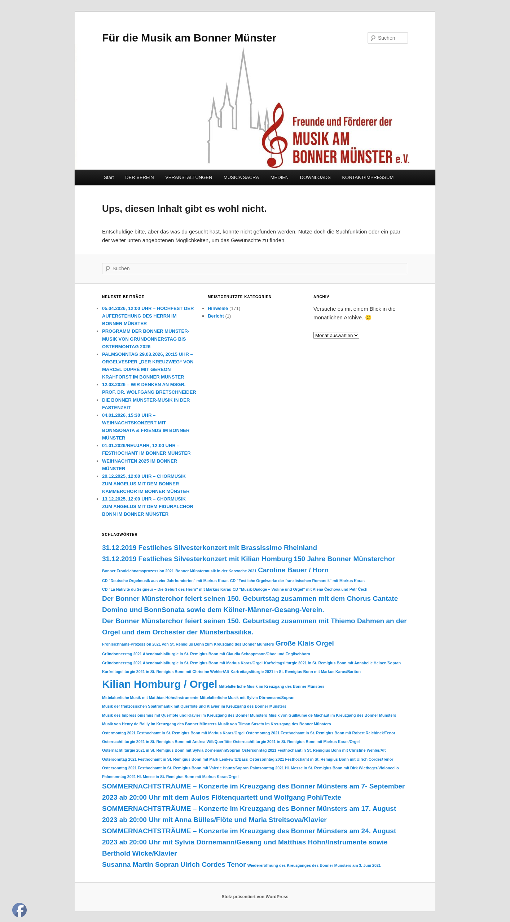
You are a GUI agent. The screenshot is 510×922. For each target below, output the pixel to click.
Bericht (216, 316)
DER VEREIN (139, 177)
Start (109, 177)
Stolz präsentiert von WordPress (254, 896)
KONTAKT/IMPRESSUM (368, 177)
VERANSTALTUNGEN (188, 177)
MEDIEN (280, 177)
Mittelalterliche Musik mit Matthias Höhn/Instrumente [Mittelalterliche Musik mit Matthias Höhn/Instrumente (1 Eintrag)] (150, 697)
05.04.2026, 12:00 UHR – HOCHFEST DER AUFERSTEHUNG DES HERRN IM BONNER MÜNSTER (148, 316)
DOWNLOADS (315, 177)
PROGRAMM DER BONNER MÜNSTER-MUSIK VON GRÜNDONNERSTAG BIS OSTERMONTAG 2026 (145, 338)
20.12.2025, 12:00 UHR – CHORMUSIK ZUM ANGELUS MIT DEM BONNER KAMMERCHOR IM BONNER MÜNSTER (146, 483)
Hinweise (218, 308)
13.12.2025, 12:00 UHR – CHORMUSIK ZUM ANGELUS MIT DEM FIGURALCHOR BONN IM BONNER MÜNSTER (147, 506)
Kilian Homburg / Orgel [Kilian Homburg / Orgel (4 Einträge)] (159, 684)
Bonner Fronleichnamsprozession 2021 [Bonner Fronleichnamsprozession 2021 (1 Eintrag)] (138, 571)
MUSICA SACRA (241, 177)
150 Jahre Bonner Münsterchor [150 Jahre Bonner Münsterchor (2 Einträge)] (344, 559)
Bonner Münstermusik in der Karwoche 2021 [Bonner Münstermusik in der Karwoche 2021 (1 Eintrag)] (215, 571)
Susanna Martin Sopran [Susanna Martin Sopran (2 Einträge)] (140, 864)
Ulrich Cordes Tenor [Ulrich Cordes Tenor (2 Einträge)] (213, 864)
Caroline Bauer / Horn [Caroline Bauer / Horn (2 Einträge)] (293, 570)
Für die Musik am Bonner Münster (189, 38)
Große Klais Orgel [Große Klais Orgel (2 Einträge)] (305, 643)
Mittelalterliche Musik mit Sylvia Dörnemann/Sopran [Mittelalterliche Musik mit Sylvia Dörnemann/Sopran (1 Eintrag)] (247, 697)
